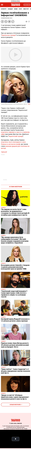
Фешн (16, 9)
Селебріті (3, 9)
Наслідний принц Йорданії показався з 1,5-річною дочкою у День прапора (15, 320)
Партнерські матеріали (11, 435)
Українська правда (9, 35)
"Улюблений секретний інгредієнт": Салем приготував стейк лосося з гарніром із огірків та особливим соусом (14, 294)
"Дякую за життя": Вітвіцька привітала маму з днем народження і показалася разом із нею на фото (15, 397)
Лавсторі (26, 9)
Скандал (10, 9)
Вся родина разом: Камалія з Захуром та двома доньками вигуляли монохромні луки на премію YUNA (15, 267)
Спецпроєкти (21, 433)
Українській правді (16, 136)
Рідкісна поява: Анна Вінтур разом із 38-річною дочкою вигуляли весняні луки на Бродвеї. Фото (15, 345)
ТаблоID (4, 152)
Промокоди (23, 435)
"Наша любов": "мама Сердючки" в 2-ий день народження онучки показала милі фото (15, 371)
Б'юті (20, 9)
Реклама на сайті (11, 433)
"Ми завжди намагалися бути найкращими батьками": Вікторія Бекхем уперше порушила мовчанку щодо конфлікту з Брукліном (14, 240)
